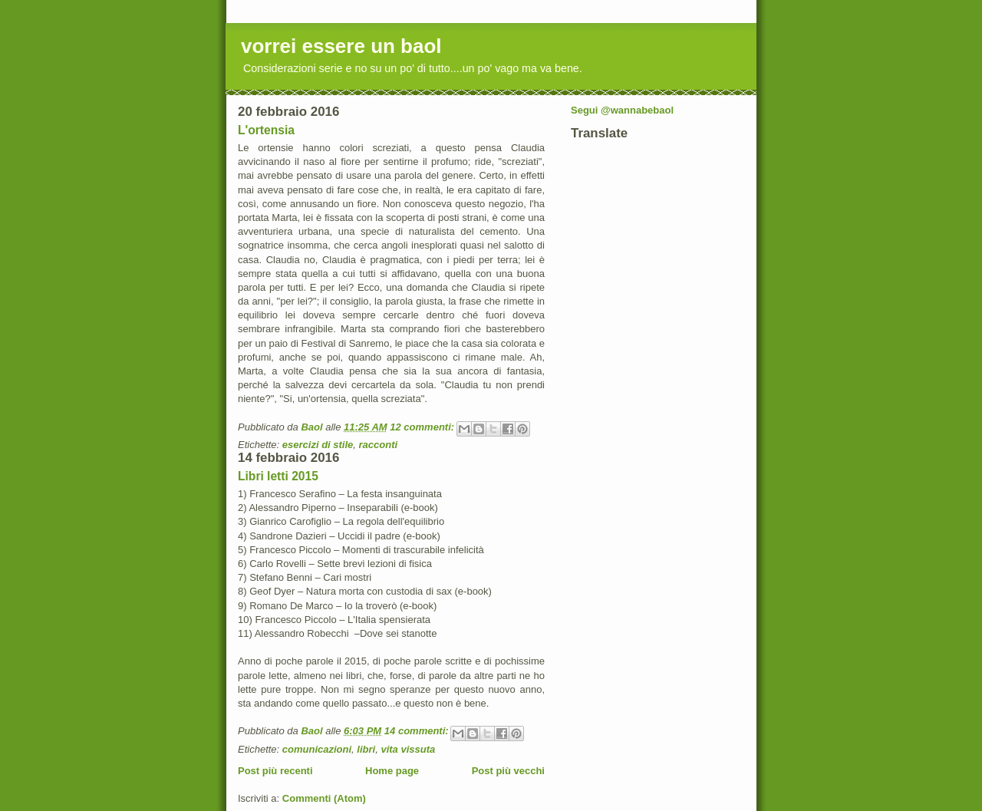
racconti (378, 444)
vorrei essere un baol (341, 46)
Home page (392, 770)
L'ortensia (266, 130)
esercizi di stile (318, 444)
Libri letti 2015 (278, 476)
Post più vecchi (508, 770)
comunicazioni (316, 749)
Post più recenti (275, 770)
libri (366, 749)
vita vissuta (408, 749)
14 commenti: (417, 731)
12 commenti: (423, 427)
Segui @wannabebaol (622, 110)
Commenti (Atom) (324, 798)
